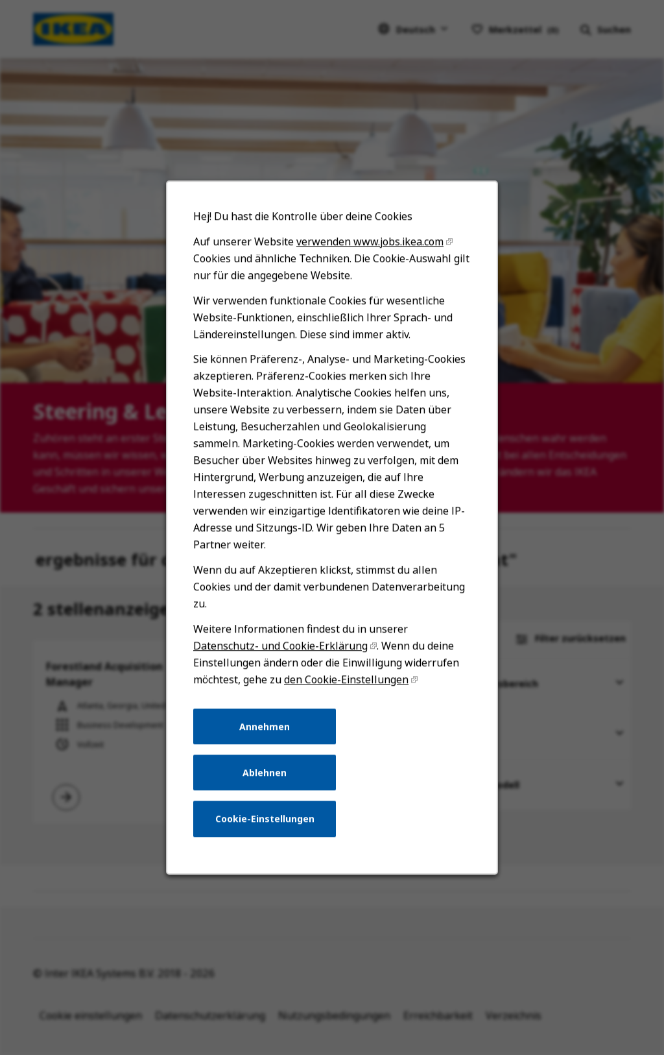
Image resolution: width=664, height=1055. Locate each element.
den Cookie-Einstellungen (346, 708)
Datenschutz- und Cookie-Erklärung (283, 676)
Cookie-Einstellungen (268, 840)
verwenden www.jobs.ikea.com (368, 293)
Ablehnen (268, 796)
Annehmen (268, 752)
